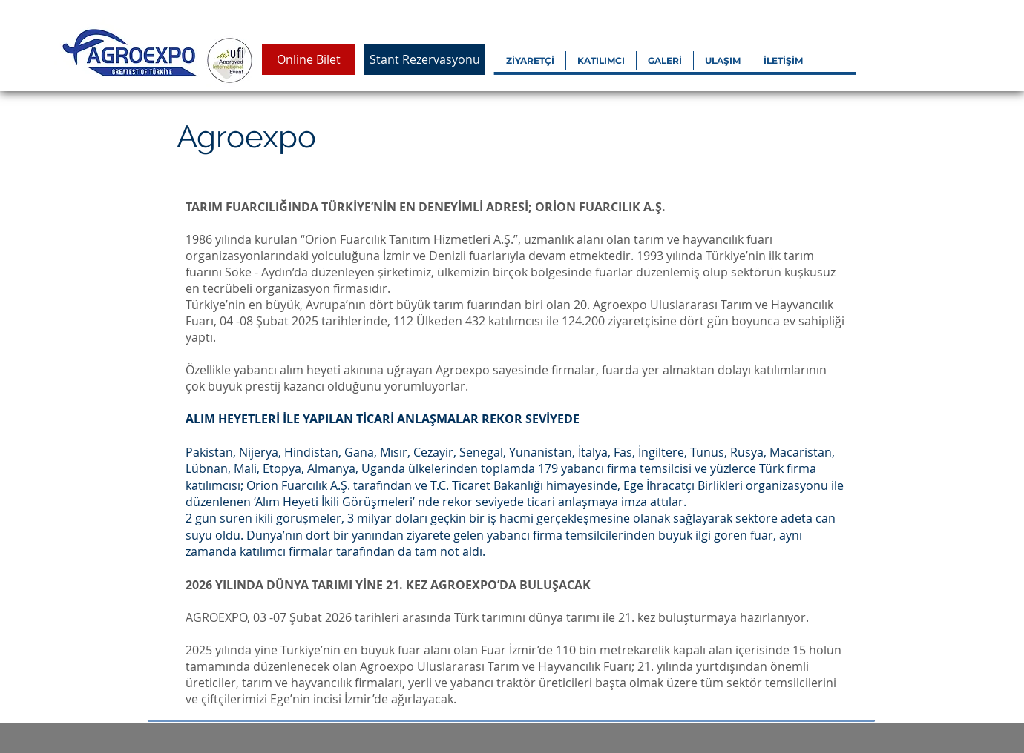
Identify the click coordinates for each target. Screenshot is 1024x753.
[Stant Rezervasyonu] (424, 59)
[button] (530, 60)
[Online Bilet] (308, 59)
